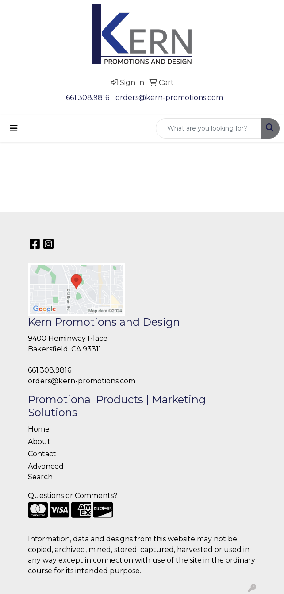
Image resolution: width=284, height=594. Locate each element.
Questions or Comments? (73, 495)
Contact (42, 454)
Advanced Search (46, 471)
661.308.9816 (87, 97)
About (39, 441)
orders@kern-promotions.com (169, 97)
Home (39, 429)
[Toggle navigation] (13, 128)
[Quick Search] (208, 128)
